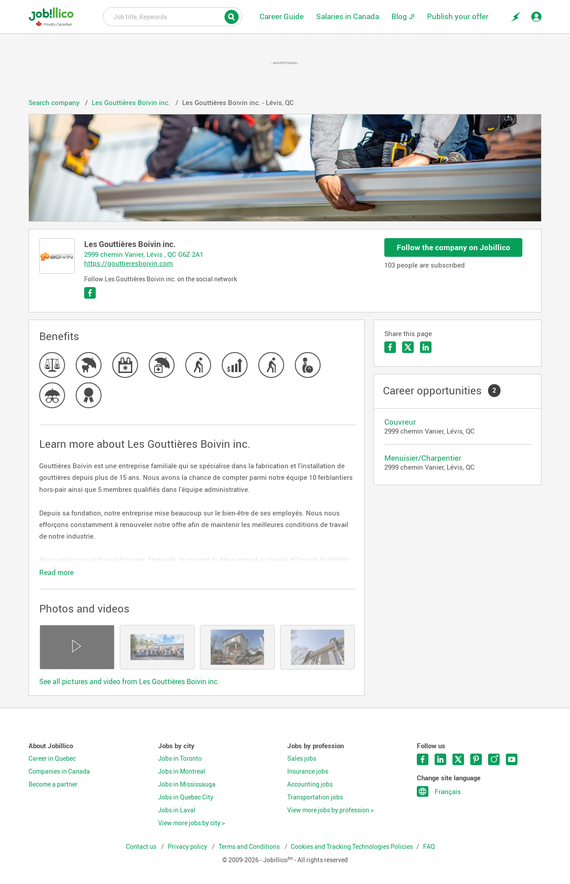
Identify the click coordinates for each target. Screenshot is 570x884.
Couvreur (400, 422)
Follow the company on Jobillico (453, 247)
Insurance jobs (307, 771)
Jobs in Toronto (180, 758)
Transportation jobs (315, 797)
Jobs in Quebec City (185, 797)
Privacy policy (188, 847)
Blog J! (403, 16)
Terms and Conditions (250, 847)
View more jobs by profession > (330, 810)
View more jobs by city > (191, 823)
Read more (56, 572)
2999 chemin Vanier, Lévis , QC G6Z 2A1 (144, 254)
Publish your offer (458, 16)
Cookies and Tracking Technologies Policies (352, 847)
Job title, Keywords (172, 16)
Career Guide (282, 16)
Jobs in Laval (176, 810)
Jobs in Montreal (181, 771)
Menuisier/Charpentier (422, 458)
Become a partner (52, 784)
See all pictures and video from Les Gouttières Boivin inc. (129, 681)
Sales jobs (301, 758)
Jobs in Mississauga (187, 784)
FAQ (429, 847)
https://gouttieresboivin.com (128, 263)
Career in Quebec (52, 758)
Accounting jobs (310, 784)
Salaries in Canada (347, 16)
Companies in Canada (59, 771)
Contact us (142, 847)
